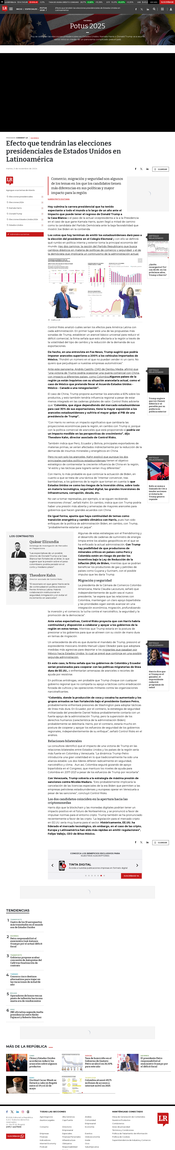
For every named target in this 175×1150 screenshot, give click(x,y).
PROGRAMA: (17, 138)
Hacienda (14, 936)
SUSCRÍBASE (167, 2)
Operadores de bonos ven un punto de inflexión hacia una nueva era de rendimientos (26, 998)
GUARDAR (160, 169)
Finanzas (44, 1137)
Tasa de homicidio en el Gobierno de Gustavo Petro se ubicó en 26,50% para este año (98, 1062)
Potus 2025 (87, 26)
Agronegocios (46, 1117)
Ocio (87, 1143)
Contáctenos (118, 1123)
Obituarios (67, 1143)
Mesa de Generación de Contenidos (128, 1117)
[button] (51, 865)
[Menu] (11, 8)
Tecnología (90, 1078)
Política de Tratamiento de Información (129, 1133)
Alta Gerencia (68, 1117)
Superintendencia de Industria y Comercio (131, 1140)
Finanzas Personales (71, 1137)
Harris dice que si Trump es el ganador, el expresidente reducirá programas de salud (157, 679)
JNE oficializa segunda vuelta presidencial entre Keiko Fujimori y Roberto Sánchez (26, 1015)
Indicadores (45, 1140)
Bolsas (13, 993)
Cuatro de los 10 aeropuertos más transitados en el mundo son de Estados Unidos (26, 925)
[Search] (154, 9)
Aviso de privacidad (121, 1127)
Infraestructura (68, 1140)
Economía (89, 1127)
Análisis (88, 1117)
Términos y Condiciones (123, 1130)
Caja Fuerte (67, 1120)
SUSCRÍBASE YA (131, 876)
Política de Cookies (121, 1137)
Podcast (43, 1147)
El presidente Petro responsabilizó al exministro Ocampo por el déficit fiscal (154, 1062)
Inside (87, 1140)
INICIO (19, 9)
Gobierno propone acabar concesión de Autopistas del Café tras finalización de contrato (26, 961)
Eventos (88, 1133)
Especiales (67, 1133)
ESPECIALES (31, 9)
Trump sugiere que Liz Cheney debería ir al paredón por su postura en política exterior (157, 405)
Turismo (14, 974)
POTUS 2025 (43, 9)
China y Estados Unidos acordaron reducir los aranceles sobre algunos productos (43, 1062)
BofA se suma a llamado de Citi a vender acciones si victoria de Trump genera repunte (158, 493)
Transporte (16, 920)
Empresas (44, 1133)
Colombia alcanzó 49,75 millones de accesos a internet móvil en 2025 (98, 1083)
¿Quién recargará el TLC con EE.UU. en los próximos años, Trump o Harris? (158, 269)
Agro (31, 1078)
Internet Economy (48, 1143)
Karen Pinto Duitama (59, 199)
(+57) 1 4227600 (13, 1127)
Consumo (44, 1127)
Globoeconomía (92, 1137)
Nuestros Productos (121, 1120)
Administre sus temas (18, 234)
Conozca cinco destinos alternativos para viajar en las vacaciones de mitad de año (25, 980)
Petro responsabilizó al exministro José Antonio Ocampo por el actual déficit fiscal (26, 942)
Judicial (88, 1056)
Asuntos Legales (47, 1120)
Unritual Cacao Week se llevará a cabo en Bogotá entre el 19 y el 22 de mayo (43, 1084)
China (31, 1056)
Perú (12, 1010)
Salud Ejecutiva (92, 1147)
